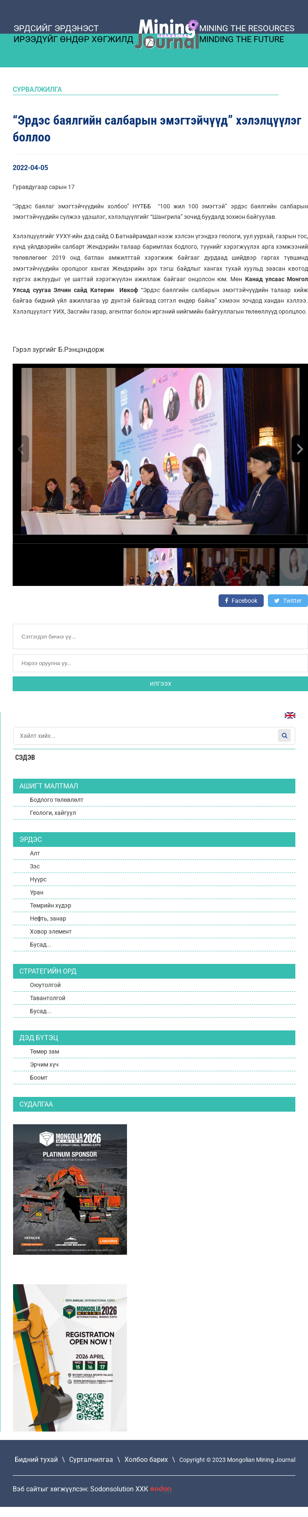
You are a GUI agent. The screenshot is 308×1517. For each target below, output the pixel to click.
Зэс (35, 866)
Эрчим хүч (44, 1064)
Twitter (288, 600)
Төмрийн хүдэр (50, 905)
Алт (35, 853)
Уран (36, 892)
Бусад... (40, 944)
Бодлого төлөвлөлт (57, 799)
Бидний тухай (36, 1460)
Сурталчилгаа (91, 1460)
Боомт (39, 1077)
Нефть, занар (48, 918)
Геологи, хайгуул (53, 812)
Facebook (241, 600)
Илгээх (160, 684)
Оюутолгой (45, 985)
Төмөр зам (44, 1051)
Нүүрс (38, 879)
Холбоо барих (146, 1460)
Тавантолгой (47, 998)
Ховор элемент (51, 931)
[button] (299, 448)
